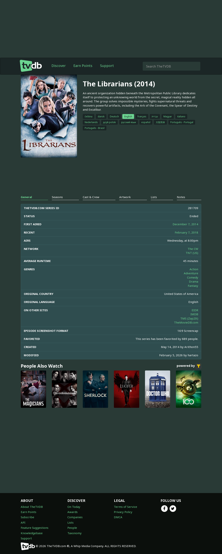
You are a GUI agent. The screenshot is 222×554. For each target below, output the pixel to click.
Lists (70, 522)
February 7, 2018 (186, 232)
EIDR (195, 310)
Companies (75, 517)
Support (107, 65)
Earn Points (82, 65)
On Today (73, 507)
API (23, 522)
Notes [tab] (181, 197)
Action (194, 269)
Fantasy (193, 286)
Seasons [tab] (57, 197)
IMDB (194, 314)
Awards (72, 512)
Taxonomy (74, 533)
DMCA (118, 517)
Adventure (191, 273)
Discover (58, 65)
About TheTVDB (32, 507)
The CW (193, 249)
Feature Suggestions (34, 528)
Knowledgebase (32, 533)
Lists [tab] (154, 197)
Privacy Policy (123, 512)
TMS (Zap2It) (189, 318)
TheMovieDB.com (186, 322)
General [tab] (26, 197)
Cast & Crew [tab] (91, 197)
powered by (189, 366)
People (72, 528)
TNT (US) (192, 253)
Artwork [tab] (125, 197)
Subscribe (27, 517)
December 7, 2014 (185, 224)
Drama (193, 281)
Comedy (192, 277)
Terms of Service (125, 507)
